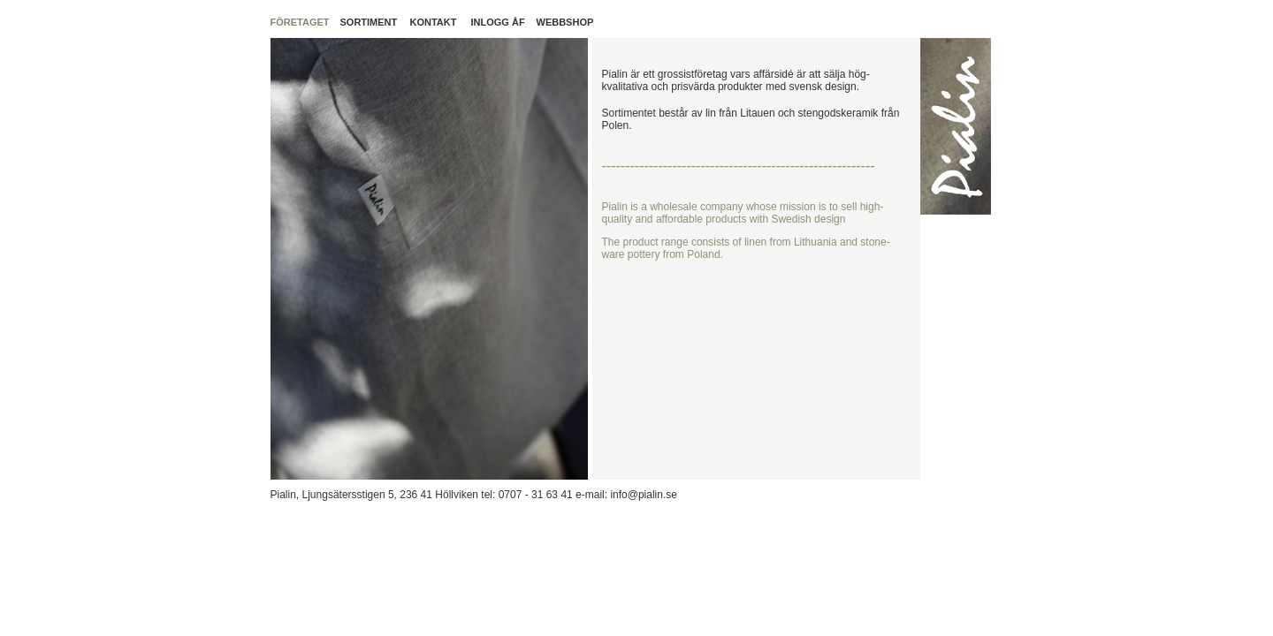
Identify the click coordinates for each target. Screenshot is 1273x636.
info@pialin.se (642, 494)
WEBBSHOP (565, 22)
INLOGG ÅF (498, 22)
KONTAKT (433, 22)
